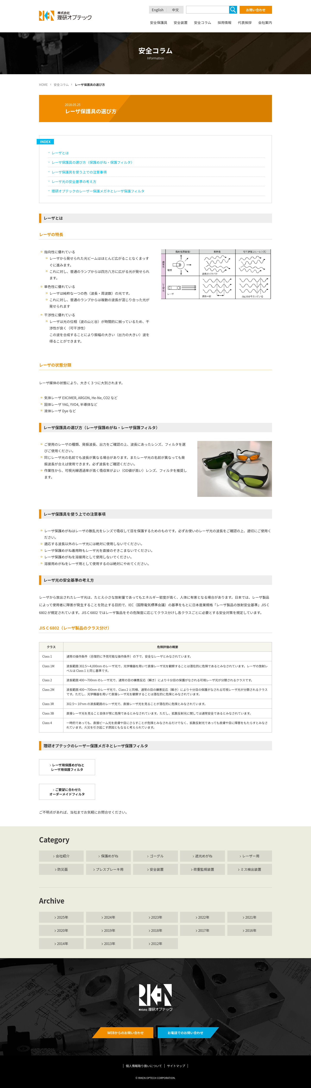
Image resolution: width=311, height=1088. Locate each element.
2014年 (62, 943)
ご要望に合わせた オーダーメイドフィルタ (67, 791)
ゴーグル (157, 855)
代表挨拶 (245, 22)
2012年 (156, 943)
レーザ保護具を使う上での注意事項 (79, 172)
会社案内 (265, 22)
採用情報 (224, 22)
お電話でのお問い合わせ (185, 1032)
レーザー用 (250, 855)
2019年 (109, 930)
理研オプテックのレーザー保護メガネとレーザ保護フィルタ (98, 191)
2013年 (109, 943)
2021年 (250, 917)
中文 (175, 10)
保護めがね (109, 855)
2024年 (109, 917)
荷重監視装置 (203, 869)
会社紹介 (62, 855)
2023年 (156, 917)
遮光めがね (203, 855)
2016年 (250, 930)
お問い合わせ (255, 10)
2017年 (203, 930)
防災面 (62, 869)
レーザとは (60, 152)
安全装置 (180, 22)
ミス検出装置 (250, 869)
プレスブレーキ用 (109, 869)
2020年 (62, 930)
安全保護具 (158, 22)
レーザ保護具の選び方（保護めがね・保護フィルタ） (93, 162)
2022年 (203, 917)
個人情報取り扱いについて (144, 1066)
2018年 (156, 930)
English (157, 10)
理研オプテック (65, 16)
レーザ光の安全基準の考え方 (74, 181)
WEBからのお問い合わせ (125, 1032)
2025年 (62, 917)
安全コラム (202, 22)
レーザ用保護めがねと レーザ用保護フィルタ (67, 767)
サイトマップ (176, 1066)
